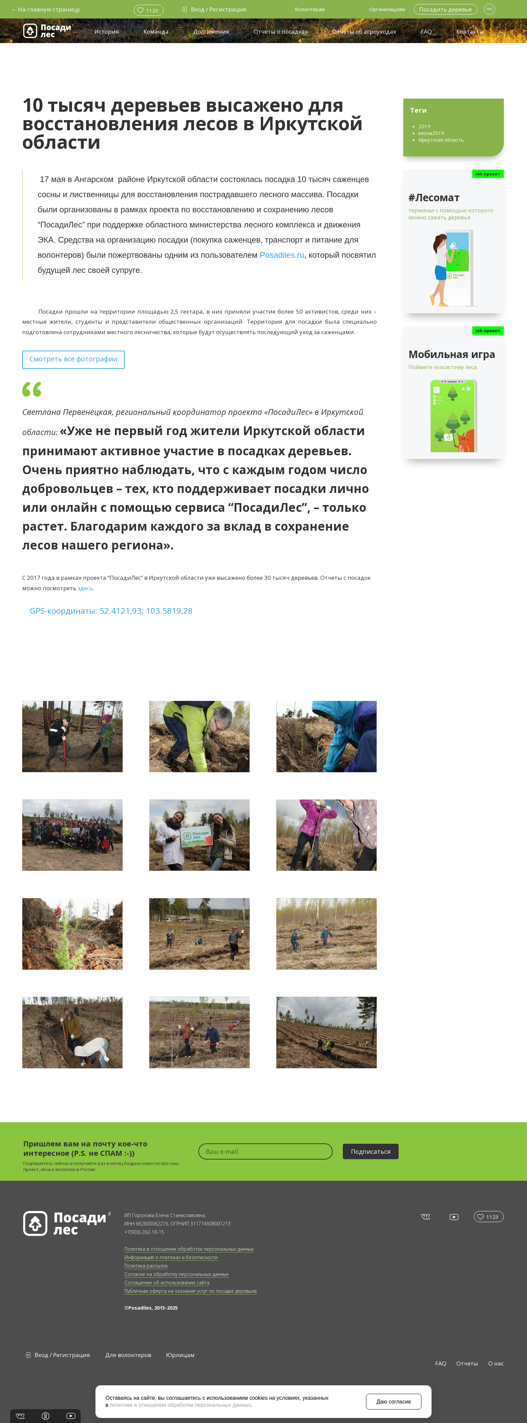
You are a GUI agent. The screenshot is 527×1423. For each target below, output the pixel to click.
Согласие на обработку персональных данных (176, 1274)
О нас (496, 1363)
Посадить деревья (445, 9)
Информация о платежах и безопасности (171, 1257)
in (45, 1416)
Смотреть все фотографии (73, 358)
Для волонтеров (128, 1355)
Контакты (470, 31)
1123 (152, 10)
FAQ (426, 31)
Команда (156, 31)
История (106, 31)
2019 (424, 126)
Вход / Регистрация (62, 1355)
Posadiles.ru (282, 254)
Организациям (387, 9)
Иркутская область (441, 139)
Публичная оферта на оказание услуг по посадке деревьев (190, 1291)
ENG (489, 9)
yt (453, 1217)
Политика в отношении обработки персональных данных (189, 1249)
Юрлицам (180, 1355)
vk (425, 1216)
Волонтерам (310, 9)
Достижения (211, 31)
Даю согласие (393, 1401)
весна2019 (431, 133)
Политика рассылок (146, 1265)
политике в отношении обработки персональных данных (180, 1405)
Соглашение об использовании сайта (166, 1282)
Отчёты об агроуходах (364, 31)
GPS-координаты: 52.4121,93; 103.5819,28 (111, 610)
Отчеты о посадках (281, 31)
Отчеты (467, 1363)
